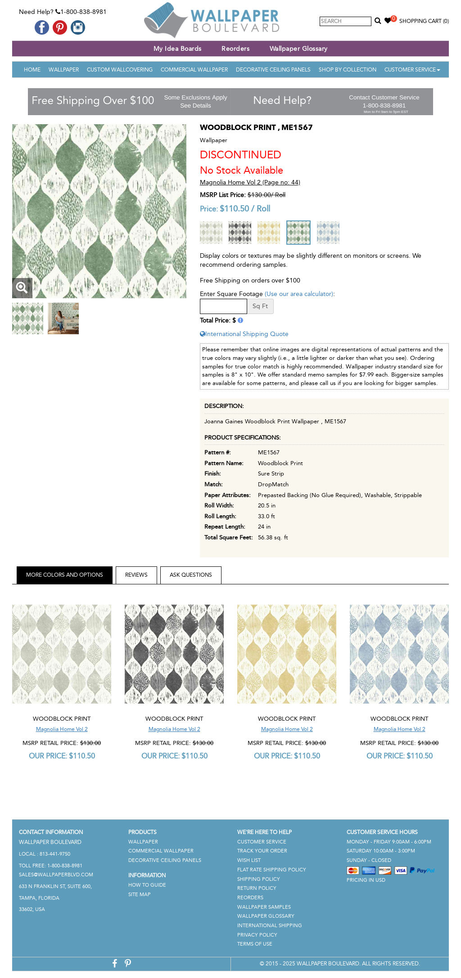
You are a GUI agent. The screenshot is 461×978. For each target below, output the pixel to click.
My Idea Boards (178, 49)
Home (32, 70)
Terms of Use (254, 944)
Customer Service (412, 70)
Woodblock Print (61, 718)
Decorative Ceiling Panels (273, 70)
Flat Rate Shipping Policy (271, 870)
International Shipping (269, 926)
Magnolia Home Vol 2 (62, 729)
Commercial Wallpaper (194, 70)
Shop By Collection (347, 70)
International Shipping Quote (244, 334)
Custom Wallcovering (120, 70)
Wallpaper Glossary (299, 49)
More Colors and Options (64, 575)
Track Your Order (262, 851)
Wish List (249, 860)
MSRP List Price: (223, 195)
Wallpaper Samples (264, 907)
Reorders (235, 49)
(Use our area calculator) (299, 294)
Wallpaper (64, 70)
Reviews (136, 575)
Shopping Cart (424, 21)
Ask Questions (191, 575)
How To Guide (147, 885)
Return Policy (256, 888)
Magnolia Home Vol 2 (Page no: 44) (250, 182)
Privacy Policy (257, 935)
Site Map (139, 894)
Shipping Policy (258, 879)
